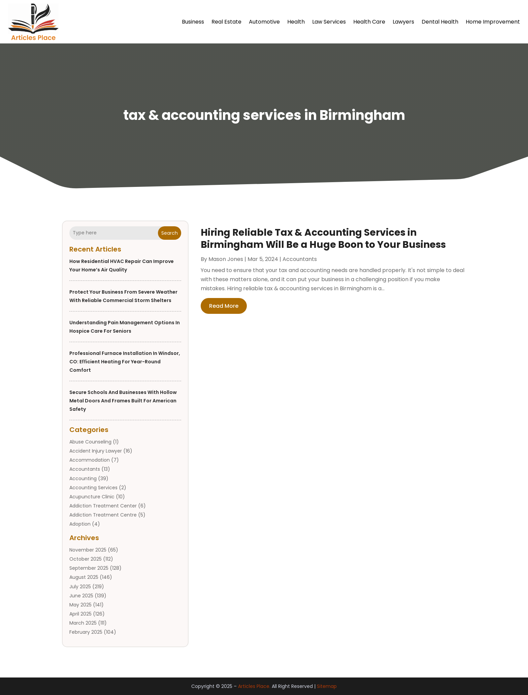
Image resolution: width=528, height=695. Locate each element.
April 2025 (80, 613)
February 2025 (85, 632)
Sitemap (327, 686)
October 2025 (85, 559)
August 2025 (83, 577)
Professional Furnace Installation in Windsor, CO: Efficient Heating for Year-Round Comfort (124, 361)
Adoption (80, 524)
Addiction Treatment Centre (103, 514)
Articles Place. (254, 686)
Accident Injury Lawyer (95, 451)
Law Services (329, 22)
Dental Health (440, 22)
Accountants (84, 469)
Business (193, 22)
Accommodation (89, 460)
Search (169, 233)
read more (223, 306)
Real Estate (226, 22)
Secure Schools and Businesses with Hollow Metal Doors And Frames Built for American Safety (123, 400)
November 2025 (87, 550)
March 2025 (83, 623)
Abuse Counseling (90, 441)
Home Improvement (493, 22)
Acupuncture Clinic (91, 496)
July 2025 (80, 586)
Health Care (369, 22)
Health (296, 22)
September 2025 (88, 568)
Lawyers (403, 22)
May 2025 (80, 604)
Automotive (264, 22)
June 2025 (81, 595)
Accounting (83, 478)
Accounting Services (93, 487)
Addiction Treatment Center (103, 505)
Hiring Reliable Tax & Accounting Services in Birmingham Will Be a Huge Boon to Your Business (323, 238)
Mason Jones (225, 259)
